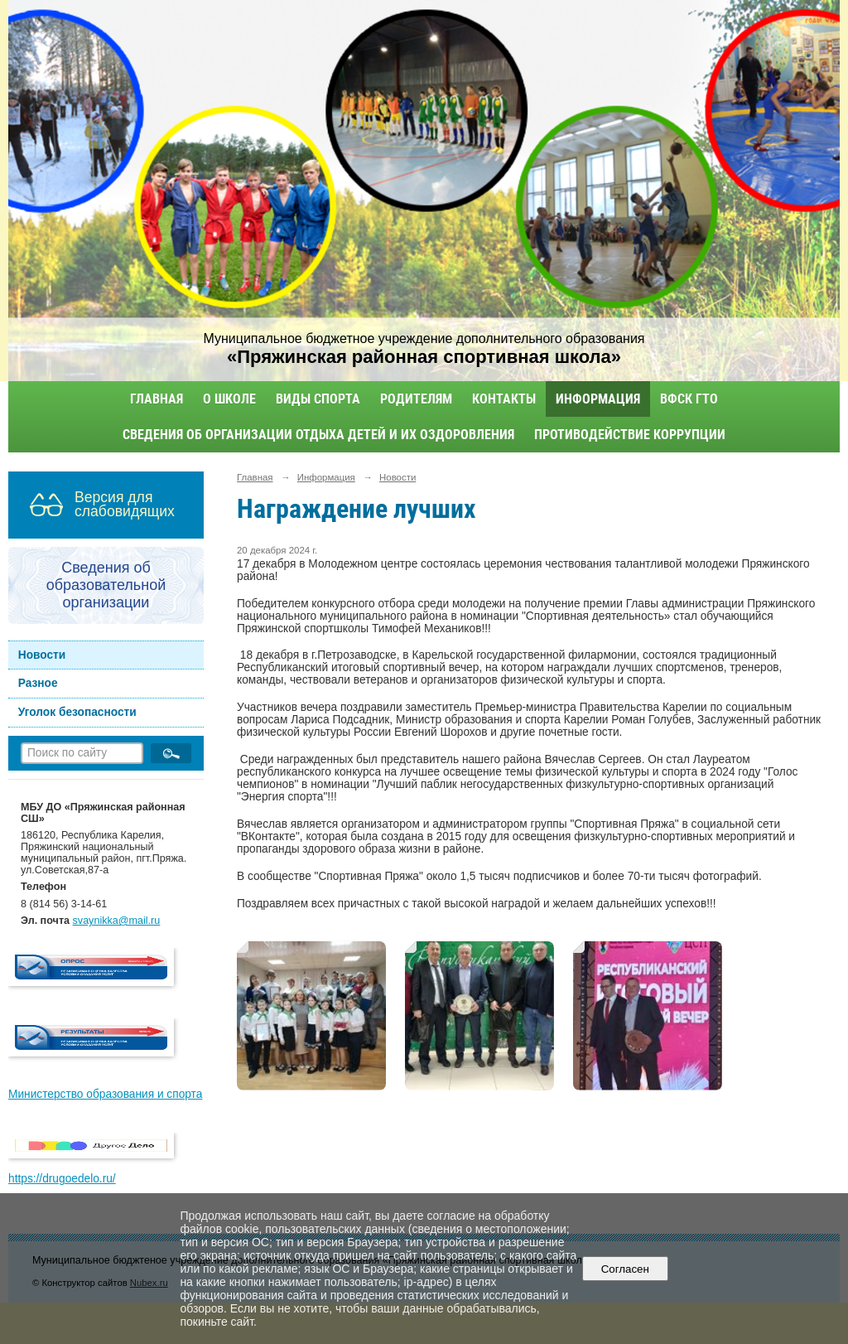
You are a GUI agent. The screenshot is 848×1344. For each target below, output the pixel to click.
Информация (598, 399)
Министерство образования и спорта (105, 1094)
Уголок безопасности (77, 712)
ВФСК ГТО (689, 399)
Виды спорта (318, 399)
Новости (42, 655)
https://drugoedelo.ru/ (62, 1178)
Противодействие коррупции (629, 434)
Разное (38, 683)
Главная (156, 399)
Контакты (504, 399)
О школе (229, 399)
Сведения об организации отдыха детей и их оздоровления (318, 434)
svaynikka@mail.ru (117, 920)
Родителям (416, 399)
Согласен (625, 1269)
